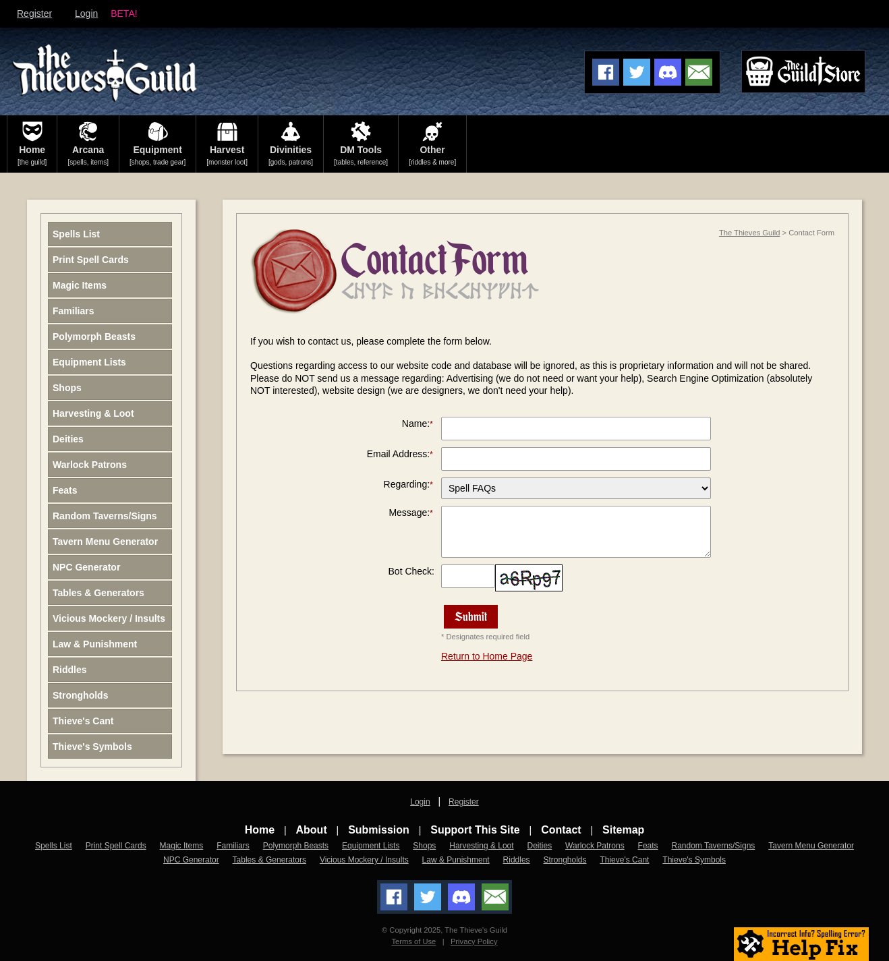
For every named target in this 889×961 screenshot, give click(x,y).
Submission (378, 830)
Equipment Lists (89, 362)
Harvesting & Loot (93, 413)
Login (86, 13)
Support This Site (474, 830)
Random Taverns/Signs (105, 516)
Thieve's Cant (83, 721)
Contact (561, 830)
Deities (68, 439)
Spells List (76, 234)
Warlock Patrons (90, 464)
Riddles (70, 669)
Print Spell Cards (91, 259)
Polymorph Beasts (94, 336)
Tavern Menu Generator (105, 541)
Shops (67, 387)
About (311, 830)
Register (34, 13)
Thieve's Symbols (92, 746)
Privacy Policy (474, 941)
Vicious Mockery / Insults (109, 618)
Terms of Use (413, 941)
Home (260, 830)
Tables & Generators (98, 592)
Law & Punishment (95, 644)
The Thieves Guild (749, 233)
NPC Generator (86, 567)
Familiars (73, 310)
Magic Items (80, 285)
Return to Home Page (486, 656)
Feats (65, 490)
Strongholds (80, 695)
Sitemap (623, 830)
